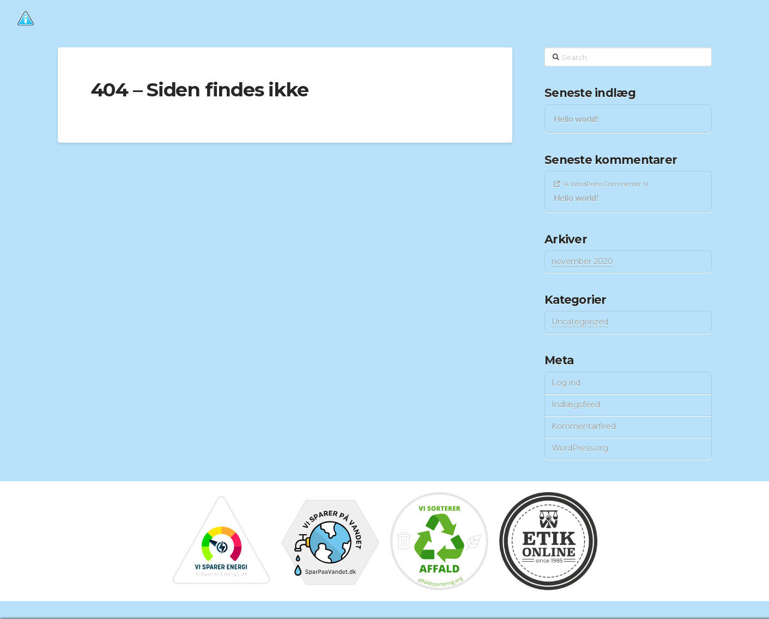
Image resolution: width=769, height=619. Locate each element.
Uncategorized (580, 322)
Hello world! (576, 119)
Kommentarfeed (584, 426)
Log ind (566, 383)
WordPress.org (580, 448)
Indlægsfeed (576, 404)
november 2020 (582, 261)
